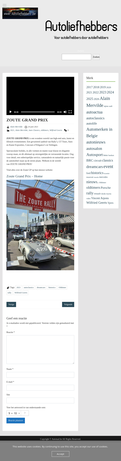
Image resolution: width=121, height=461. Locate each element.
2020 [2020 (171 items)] (108, 87)
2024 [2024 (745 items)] (110, 92)
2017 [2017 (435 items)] (89, 87)
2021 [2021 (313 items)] (89, 92)
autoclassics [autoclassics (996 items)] (95, 118)
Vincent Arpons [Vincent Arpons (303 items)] (100, 198)
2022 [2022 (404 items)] (96, 92)
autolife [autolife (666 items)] (91, 123)
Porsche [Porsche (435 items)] (106, 187)
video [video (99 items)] (88, 198)
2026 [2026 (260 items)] (96, 99)
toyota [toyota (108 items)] (108, 194)
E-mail (10, 382)
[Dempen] (65, 111)
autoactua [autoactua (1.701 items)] (94, 112)
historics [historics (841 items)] (97, 173)
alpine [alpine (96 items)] (106, 106)
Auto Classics (34, 130)
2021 (12, 130)
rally (9, 292)
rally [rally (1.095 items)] (89, 193)
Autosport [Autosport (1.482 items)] (94, 154)
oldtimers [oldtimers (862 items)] (93, 187)
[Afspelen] (10, 111)
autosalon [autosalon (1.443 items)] (94, 148)
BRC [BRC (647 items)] (89, 160)
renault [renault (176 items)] (97, 193)
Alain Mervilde (16, 126)
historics (52, 287)
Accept (60, 453)
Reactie (10, 332)
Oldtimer (62, 287)
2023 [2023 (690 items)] (102, 92)
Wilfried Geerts (55, 130)
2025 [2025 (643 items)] (89, 99)
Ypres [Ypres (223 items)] (111, 202)
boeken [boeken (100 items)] (111, 155)
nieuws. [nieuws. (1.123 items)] (92, 182)
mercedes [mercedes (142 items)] (103, 177)
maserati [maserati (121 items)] (89, 177)
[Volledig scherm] (70, 111)
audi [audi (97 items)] (110, 106)
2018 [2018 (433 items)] (96, 87)
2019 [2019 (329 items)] (103, 87)
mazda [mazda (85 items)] (96, 177)
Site (8, 395)
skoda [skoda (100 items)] (103, 194)
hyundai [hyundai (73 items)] (106, 173)
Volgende (68, 304)
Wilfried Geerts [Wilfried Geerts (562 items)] (96, 203)
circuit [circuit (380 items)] (97, 160)
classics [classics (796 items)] (107, 160)
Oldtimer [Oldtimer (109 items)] (102, 182)
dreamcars (41, 287)
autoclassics (29, 287)
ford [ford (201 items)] (88, 173)
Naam (9, 369)
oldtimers (45, 130)
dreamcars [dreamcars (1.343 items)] (94, 166)
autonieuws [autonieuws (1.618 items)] (95, 142)
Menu (5, 5)
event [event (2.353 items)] (108, 166)
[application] (40, 96)
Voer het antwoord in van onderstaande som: (26, 407)
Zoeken (80, 51)
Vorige (11, 304)
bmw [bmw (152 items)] (105, 155)
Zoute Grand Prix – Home (24, 176)
